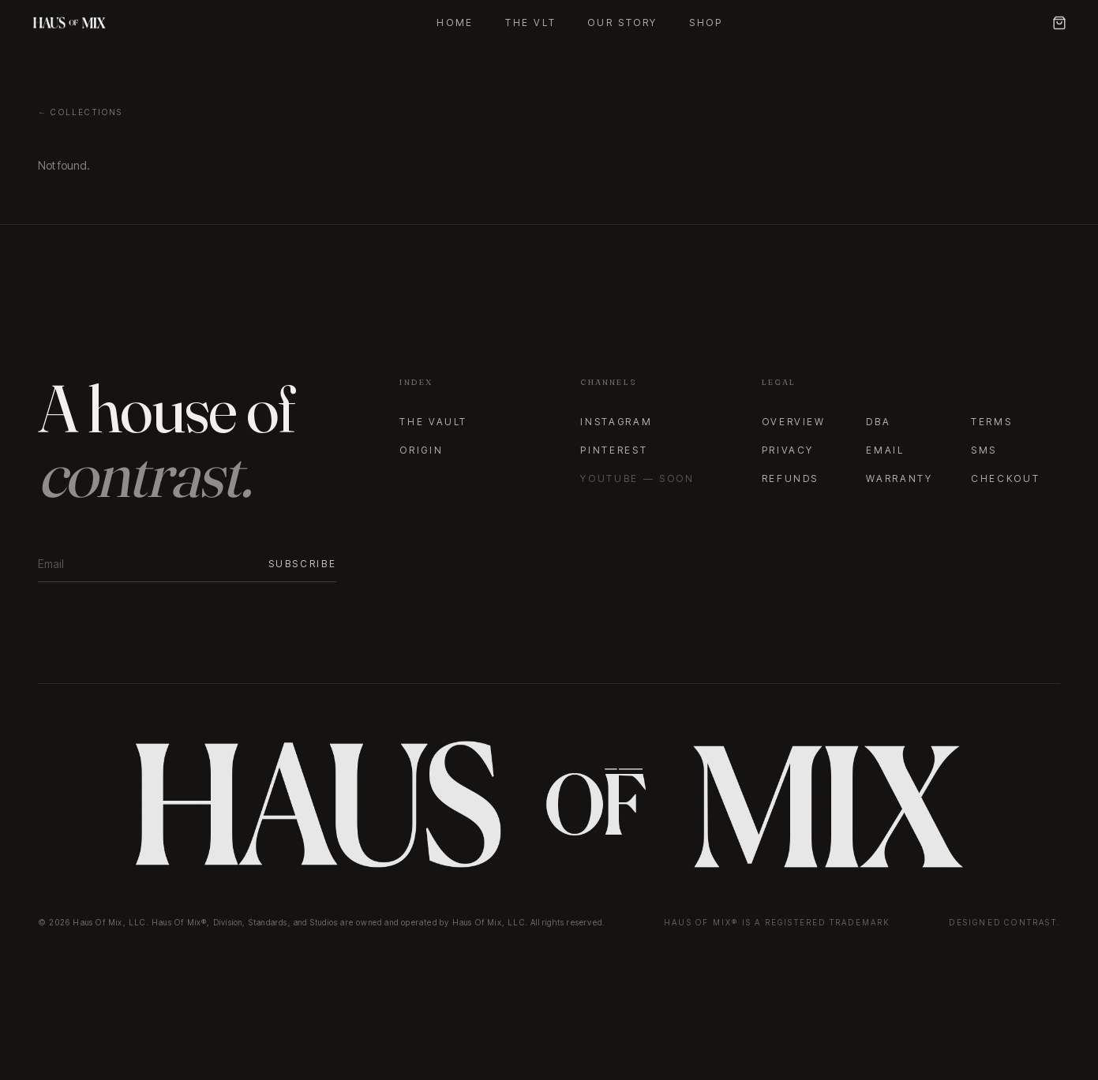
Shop (706, 22)
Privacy (788, 450)
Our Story (622, 22)
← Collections (80, 112)
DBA (878, 422)
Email (885, 450)
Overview (794, 422)
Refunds (790, 478)
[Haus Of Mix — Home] (69, 23)
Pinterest (613, 450)
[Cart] (1059, 23)
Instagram (616, 422)
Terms (991, 422)
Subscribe (302, 564)
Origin (421, 450)
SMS (984, 450)
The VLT (530, 22)
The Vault (433, 422)
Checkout (1005, 478)
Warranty (899, 478)
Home (455, 22)
